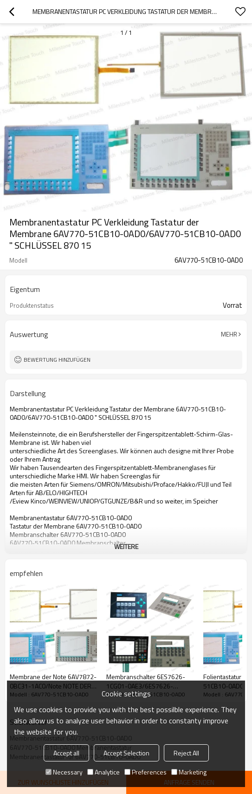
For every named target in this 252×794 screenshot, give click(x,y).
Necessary (64, 772)
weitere (126, 546)
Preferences (145, 772)
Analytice (103, 772)
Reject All (186, 753)
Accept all (66, 753)
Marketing (189, 772)
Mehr (229, 334)
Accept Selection (126, 753)
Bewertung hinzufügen (57, 359)
